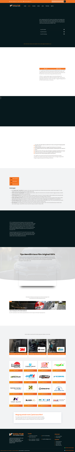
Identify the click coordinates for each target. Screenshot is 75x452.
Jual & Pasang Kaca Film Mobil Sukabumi (18, 310)
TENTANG (47, 6)
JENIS (43, 6)
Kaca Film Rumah (43, 31)
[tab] (52, 29)
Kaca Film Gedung (43, 34)
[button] (16, 370)
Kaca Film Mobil (43, 29)
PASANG (33, 6)
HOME (25, 6)
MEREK (29, 6)
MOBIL (38, 6)
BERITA (52, 6)
